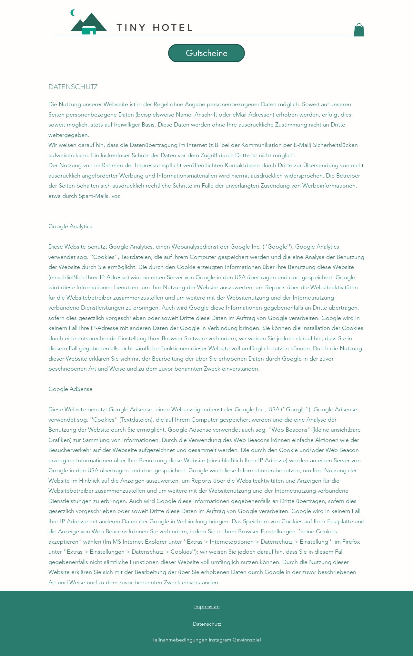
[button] (359, 29)
